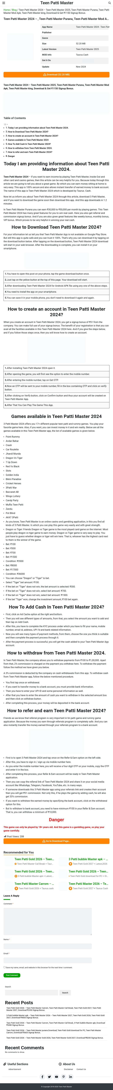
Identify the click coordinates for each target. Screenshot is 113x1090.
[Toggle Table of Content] (6, 124)
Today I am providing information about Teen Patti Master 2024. (38, 128)
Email (7, 953)
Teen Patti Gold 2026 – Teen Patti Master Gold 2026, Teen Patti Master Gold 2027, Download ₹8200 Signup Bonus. (54, 1038)
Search (8, 987)
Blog (14, 9)
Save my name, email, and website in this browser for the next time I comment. (39, 967)
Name (7, 939)
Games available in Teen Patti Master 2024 (28, 140)
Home (7, 9)
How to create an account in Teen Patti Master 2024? (33, 136)
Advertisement (15, 1069)
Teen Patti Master (56, 2)
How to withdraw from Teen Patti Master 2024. (30, 148)
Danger (11, 156)
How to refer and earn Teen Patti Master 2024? (30, 152)
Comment (8, 904)
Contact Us (81, 1069)
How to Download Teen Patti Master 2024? (28, 132)
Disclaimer (68, 1069)
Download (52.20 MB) (56, 74)
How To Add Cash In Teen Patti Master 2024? (29, 144)
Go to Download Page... (56, 841)
